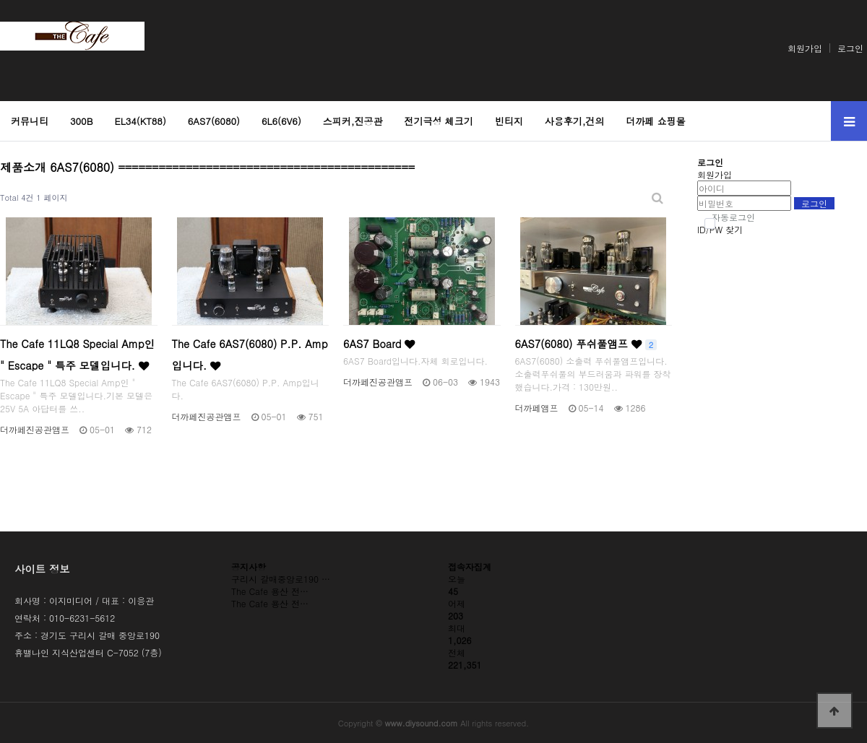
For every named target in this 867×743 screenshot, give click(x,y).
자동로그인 (729, 217)
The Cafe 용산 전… (270, 591)
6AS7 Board (379, 343)
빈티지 (509, 121)
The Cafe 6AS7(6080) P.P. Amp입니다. (250, 354)
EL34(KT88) (139, 121)
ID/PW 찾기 (720, 229)
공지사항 (248, 566)
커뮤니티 (29, 121)
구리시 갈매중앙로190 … (280, 579)
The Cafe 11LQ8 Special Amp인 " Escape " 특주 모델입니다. (77, 354)
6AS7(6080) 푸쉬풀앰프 (586, 343)
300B (81, 121)
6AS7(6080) (214, 121)
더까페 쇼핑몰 (656, 121)
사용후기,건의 (575, 121)
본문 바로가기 (0, 0)
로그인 (850, 48)
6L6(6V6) (281, 121)
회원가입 (805, 48)
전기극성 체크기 (439, 121)
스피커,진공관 (353, 121)
